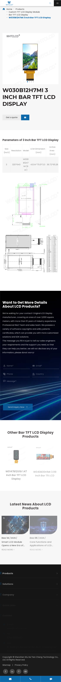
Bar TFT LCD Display (18, 14)
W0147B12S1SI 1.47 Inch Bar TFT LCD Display (16, 476)
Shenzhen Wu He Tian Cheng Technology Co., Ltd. (30, 658)
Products (20, 9)
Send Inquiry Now (19, 407)
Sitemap (6, 665)
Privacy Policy (21, 665)
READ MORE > (6, 549)
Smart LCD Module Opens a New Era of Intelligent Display (11, 543)
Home (9, 9)
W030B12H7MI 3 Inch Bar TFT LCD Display (30, 17)
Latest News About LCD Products (30, 507)
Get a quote (17, 117)
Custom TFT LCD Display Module (24, 12)
